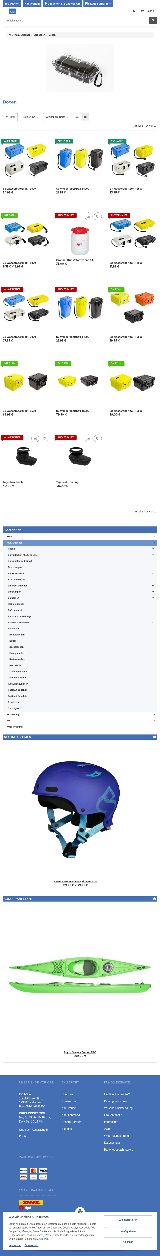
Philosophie (69, 1101)
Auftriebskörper (16, 579)
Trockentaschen (18, 671)
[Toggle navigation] (4, 9)
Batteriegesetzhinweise (118, 1149)
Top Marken (12, 3)
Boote (10, 536)
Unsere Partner (71, 1121)
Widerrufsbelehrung (116, 1135)
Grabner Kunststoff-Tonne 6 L (75, 259)
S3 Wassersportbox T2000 (126, 262)
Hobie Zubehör (16, 604)
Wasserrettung (15, 726)
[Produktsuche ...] (76, 20)
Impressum (15, 1245)
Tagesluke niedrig (67, 482)
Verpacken (13, 628)
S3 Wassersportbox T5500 (19, 410)
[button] (134, 11)
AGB (107, 1128)
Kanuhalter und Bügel (20, 561)
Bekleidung (13, 714)
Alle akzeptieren (128, 1219)
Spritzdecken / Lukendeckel (23, 555)
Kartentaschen (17, 659)
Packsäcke (15, 665)
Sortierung (29, 117)
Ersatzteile (13, 702)
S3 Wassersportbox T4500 (72, 336)
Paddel (12, 548)
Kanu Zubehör (14, 542)
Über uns (67, 1094)
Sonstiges (13, 708)
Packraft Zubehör (17, 690)
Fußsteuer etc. (16, 610)
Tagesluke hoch (13, 482)
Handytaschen (17, 653)
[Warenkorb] (147, 11)
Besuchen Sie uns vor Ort (63, 3)
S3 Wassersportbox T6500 (126, 410)
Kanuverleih (32, 3)
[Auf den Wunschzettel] (98, 216)
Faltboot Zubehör (17, 696)
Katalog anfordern (99, 3)
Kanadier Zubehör (18, 683)
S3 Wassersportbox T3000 (19, 336)
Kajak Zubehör (16, 573)
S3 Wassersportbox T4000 (72, 188)
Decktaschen (16, 647)
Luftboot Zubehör (17, 585)
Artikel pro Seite (55, 117)
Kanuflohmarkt (71, 1114)
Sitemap (67, 1128)
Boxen (12, 641)
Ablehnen (128, 1241)
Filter (10, 117)
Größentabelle (113, 1114)
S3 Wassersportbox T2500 (126, 188)
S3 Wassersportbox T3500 (19, 188)
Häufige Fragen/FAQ (117, 1094)
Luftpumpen (14, 591)
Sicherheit (13, 598)
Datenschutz (31, 1245)
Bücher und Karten (18, 622)
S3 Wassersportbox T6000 (72, 410)
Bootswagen (15, 567)
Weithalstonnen (18, 677)
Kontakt (24, 1136)
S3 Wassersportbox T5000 (126, 336)
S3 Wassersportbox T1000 (19, 262)
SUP (9, 720)
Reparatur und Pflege (19, 616)
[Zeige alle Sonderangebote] (154, 899)
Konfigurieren (128, 1231)
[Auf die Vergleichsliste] (88, 216)
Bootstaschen (17, 634)
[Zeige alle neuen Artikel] (154, 737)
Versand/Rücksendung (118, 1108)
